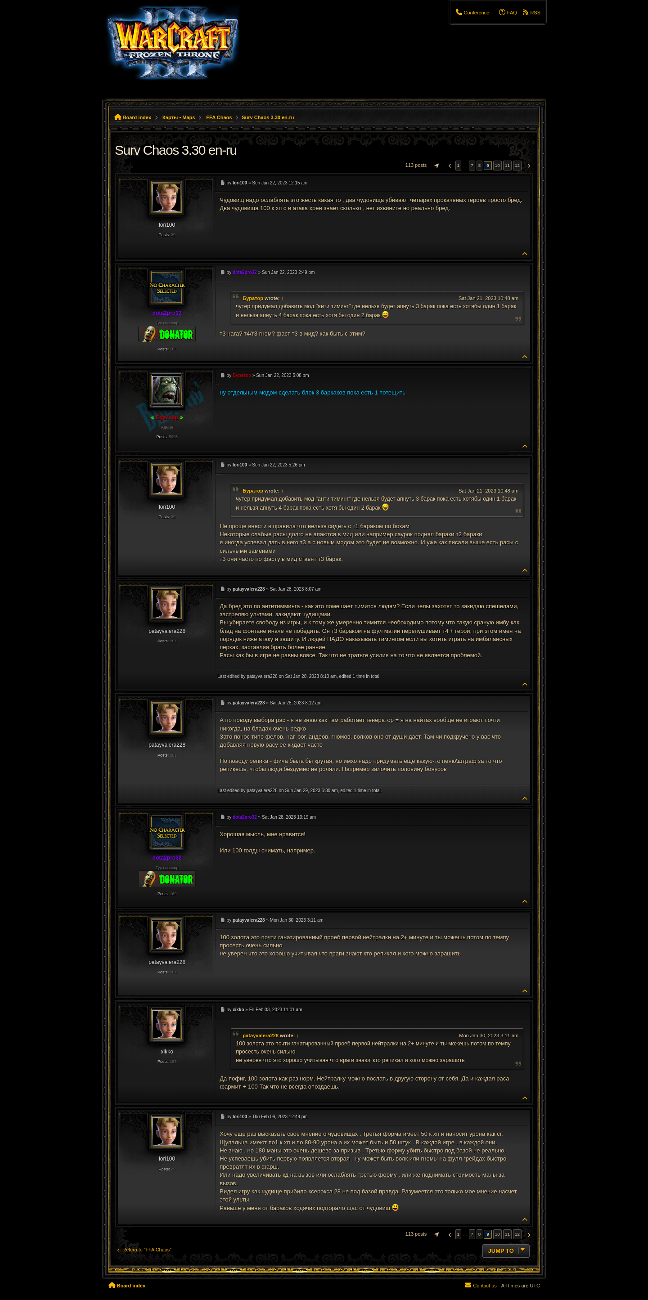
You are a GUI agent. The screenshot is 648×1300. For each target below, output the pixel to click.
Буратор (253, 298)
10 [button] (497, 165)
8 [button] (479, 165)
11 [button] (507, 165)
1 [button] (458, 165)
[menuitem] (472, 12)
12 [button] (517, 165)
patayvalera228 (261, 1035)
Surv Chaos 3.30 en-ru (268, 117)
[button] (435, 165)
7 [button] (472, 165)
